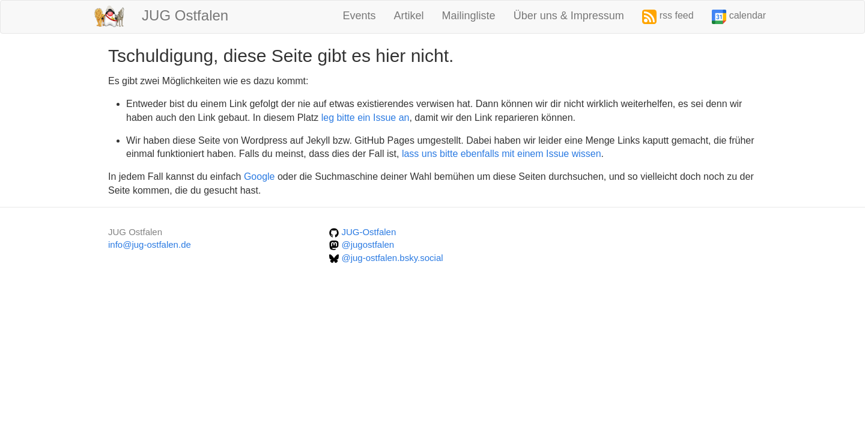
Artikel (409, 16)
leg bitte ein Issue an (365, 117)
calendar (739, 17)
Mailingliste (469, 16)
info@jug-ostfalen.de (149, 244)
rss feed (668, 17)
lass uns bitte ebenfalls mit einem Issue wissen (501, 154)
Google (259, 176)
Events (359, 16)
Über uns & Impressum (569, 16)
